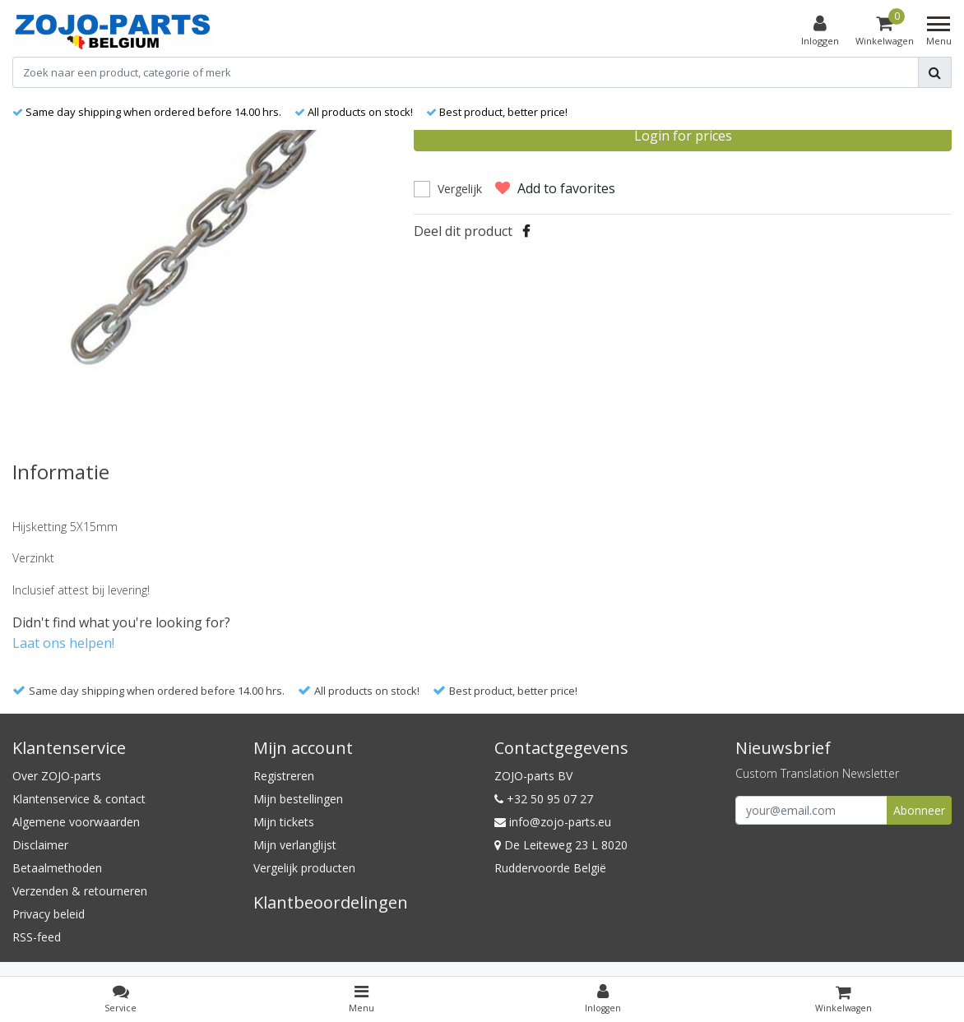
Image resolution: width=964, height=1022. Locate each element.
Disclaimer (40, 845)
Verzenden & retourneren (79, 891)
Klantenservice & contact (79, 799)
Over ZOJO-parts (56, 776)
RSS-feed (36, 937)
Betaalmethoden (57, 868)
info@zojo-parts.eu (552, 822)
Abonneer (919, 810)
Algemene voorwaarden (76, 822)
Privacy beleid (48, 914)
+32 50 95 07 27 (543, 799)
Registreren (283, 776)
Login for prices (683, 136)
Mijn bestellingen (298, 799)
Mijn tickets (283, 822)
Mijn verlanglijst (294, 845)
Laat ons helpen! (63, 643)
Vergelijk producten (304, 868)
